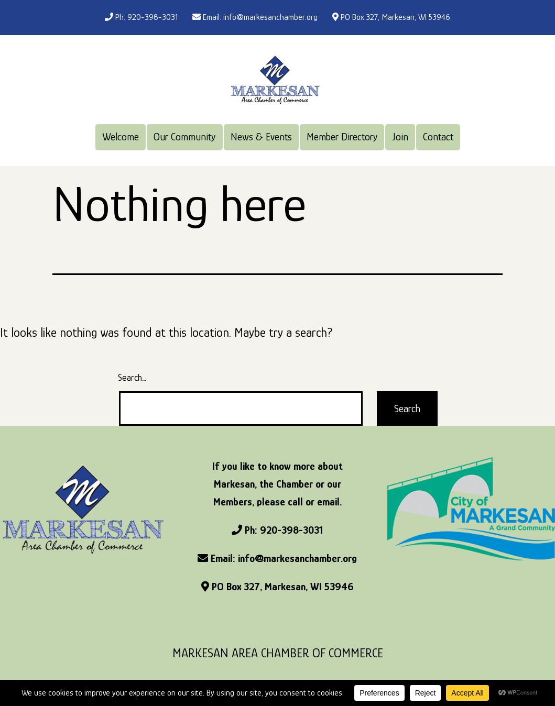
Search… (132, 377)
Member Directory (342, 136)
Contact (438, 136)
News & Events (261, 136)
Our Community (184, 136)
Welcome (120, 136)
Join (400, 136)
